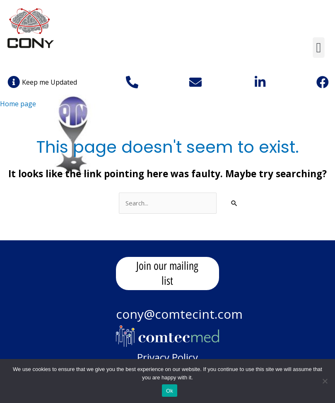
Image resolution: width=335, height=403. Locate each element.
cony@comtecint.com (179, 313)
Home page (18, 103)
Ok (169, 391)
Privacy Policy (167, 357)
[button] (319, 47)
